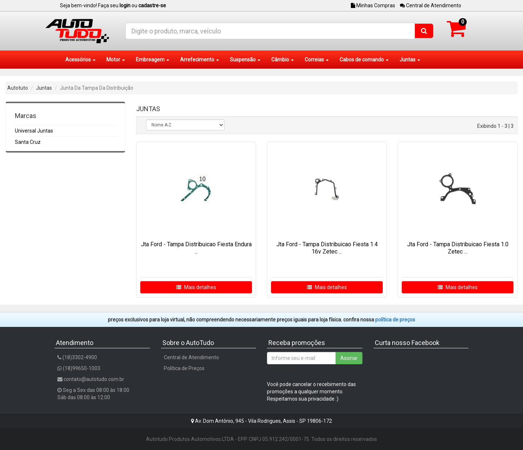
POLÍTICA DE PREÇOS (395, 320)
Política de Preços (184, 368)
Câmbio (282, 59)
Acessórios (80, 59)
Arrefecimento (199, 59)
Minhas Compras (373, 5)
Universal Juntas (34, 131)
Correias (317, 59)
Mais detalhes (196, 287)
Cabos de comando (364, 59)
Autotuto (17, 88)
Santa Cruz (28, 142)
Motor (115, 59)
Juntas (410, 59)
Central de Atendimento (430, 5)
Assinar (349, 358)
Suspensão (245, 59)
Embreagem (152, 59)
